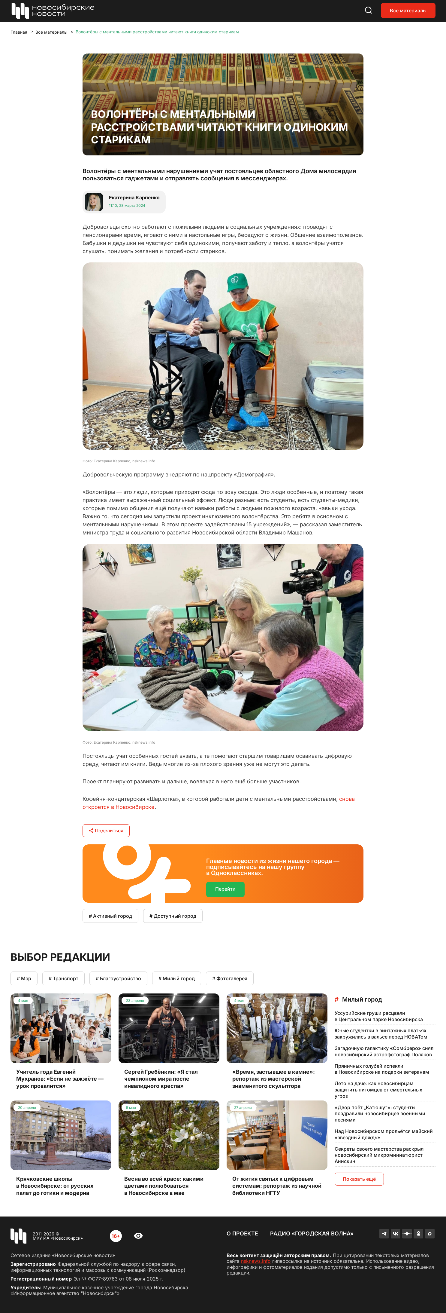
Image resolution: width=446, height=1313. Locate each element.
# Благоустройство (118, 978)
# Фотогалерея (229, 978)
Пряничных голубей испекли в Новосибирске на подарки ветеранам (382, 1069)
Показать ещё (359, 1179)
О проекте (242, 1233)
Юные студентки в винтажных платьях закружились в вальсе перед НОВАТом (381, 1033)
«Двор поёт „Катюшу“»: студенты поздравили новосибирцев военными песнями (380, 1113)
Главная (19, 32)
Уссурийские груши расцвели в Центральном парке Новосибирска (379, 1016)
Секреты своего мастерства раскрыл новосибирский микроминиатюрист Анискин (379, 1155)
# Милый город (176, 978)
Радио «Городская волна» (312, 1233)
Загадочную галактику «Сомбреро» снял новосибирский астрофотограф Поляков (384, 1051)
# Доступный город (172, 916)
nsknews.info (256, 1261)
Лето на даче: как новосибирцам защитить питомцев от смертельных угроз (378, 1089)
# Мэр (24, 978)
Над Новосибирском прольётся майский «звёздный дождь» (384, 1134)
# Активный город (110, 916)
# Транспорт (63, 978)
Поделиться (106, 831)
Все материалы (408, 11)
